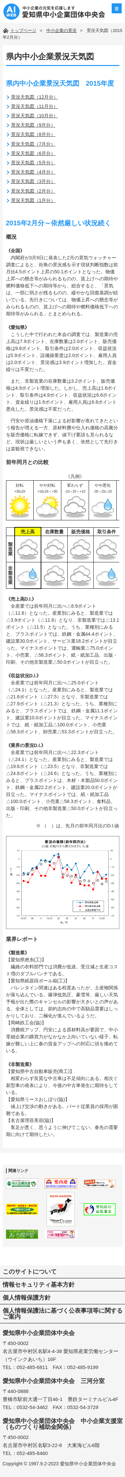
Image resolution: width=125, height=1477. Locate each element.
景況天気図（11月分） (34, 106)
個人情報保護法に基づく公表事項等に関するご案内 (63, 1313)
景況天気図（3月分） (33, 181)
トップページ (23, 30)
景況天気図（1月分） (33, 200)
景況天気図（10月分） (34, 115)
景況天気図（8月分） (33, 134)
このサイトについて (30, 1271)
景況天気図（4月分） (33, 172)
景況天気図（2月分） (33, 191)
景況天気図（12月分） (34, 97)
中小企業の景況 (61, 30)
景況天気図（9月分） (33, 125)
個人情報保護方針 (27, 1297)
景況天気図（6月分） (33, 153)
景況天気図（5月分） (33, 162)
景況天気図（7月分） (33, 144)
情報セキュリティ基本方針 (39, 1284)
